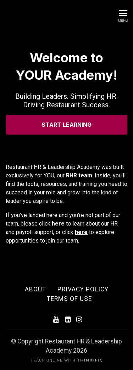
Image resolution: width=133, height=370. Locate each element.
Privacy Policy (83, 289)
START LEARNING (66, 124)
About (35, 289)
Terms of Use (69, 298)
